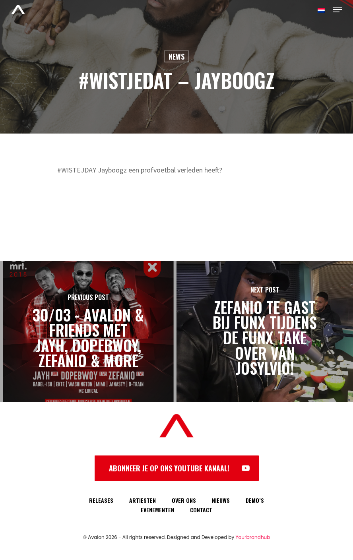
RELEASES (101, 500)
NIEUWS (221, 500)
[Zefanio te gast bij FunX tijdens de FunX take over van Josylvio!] (264, 331)
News (176, 56)
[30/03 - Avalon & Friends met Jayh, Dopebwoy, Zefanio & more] (88, 331)
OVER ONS (184, 500)
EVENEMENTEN (157, 510)
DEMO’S (255, 500)
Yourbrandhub (253, 537)
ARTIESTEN (142, 500)
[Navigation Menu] (337, 10)
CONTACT (201, 510)
